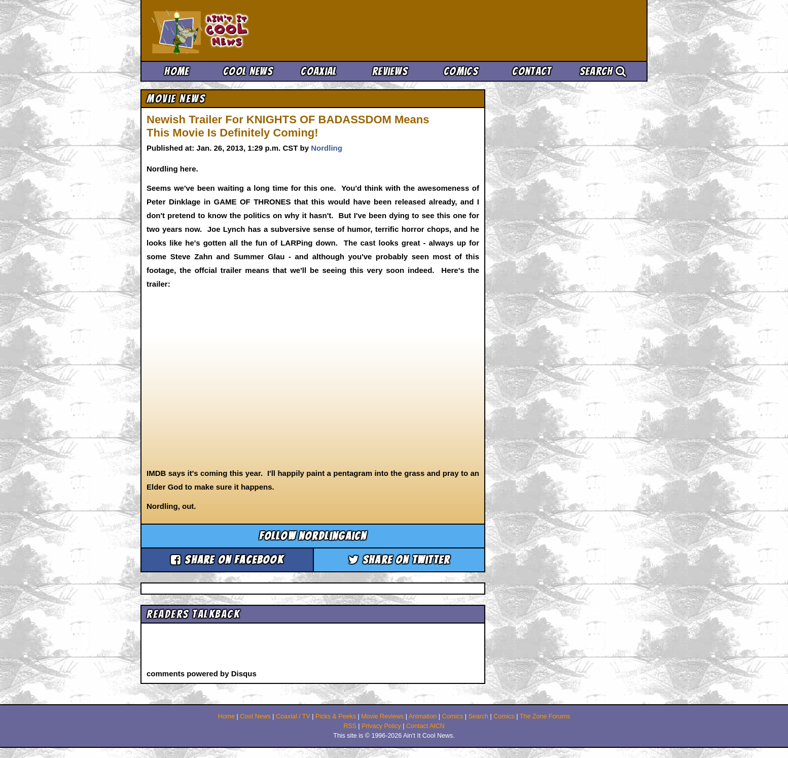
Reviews (390, 71)
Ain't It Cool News (226, 30)
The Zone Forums (545, 716)
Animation (423, 716)
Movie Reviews (382, 716)
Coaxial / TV (293, 716)
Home (176, 71)
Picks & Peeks (335, 716)
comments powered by (202, 673)
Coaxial (319, 71)
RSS (349, 726)
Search (603, 71)
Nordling (326, 148)
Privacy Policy (381, 726)
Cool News (248, 71)
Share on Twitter (399, 560)
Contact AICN (425, 726)
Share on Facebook (227, 560)
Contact (531, 71)
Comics (461, 71)
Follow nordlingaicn (313, 536)
